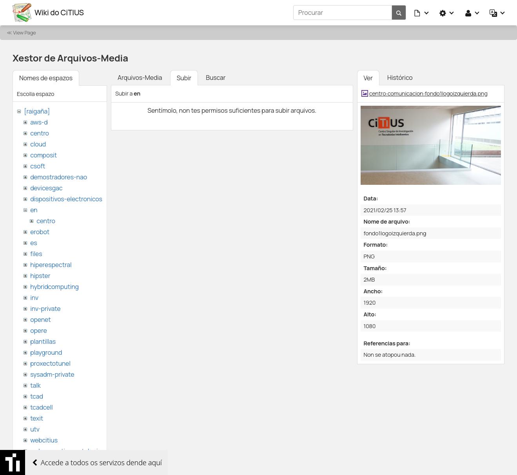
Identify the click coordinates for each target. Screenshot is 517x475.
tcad (36, 396)
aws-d (38, 122)
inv (34, 297)
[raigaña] (37, 111)
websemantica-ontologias (67, 451)
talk (35, 385)
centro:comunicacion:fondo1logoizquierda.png (428, 93)
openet (40, 319)
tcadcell (41, 407)
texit (36, 418)
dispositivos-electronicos (66, 199)
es (33, 242)
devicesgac (46, 188)
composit (43, 155)
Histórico (400, 77)
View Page (24, 32)
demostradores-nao (58, 177)
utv (35, 429)
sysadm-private (52, 374)
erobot (39, 232)
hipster (40, 275)
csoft (37, 166)
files (36, 253)
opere (38, 330)
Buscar (215, 77)
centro (39, 133)
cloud (38, 144)
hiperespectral (50, 264)
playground (46, 352)
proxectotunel (50, 363)
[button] (422, 12)
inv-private (45, 308)
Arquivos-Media (140, 77)
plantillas (43, 341)
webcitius (44, 440)
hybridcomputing (54, 286)
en (33, 210)
